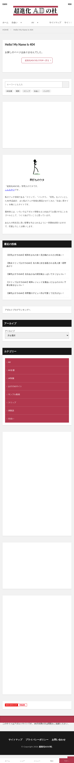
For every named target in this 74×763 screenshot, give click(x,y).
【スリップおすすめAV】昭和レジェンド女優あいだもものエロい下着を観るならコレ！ (36, 283)
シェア (22, 761)
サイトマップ (55, 22)
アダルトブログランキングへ (17, 309)
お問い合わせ (58, 739)
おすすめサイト (15, 386)
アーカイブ (10, 331)
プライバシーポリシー (37, 739)
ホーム (5, 22)
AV (32, 22)
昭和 (17, 91)
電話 (51, 761)
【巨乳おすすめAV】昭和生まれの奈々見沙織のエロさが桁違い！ (35, 255)
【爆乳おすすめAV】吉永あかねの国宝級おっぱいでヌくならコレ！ (36, 274)
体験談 (11, 410)
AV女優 (9, 91)
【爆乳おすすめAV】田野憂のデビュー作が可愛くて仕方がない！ (35, 293)
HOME (5, 29)
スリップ (26, 91)
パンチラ (46, 91)
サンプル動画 (14, 394)
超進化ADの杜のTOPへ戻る (37, 60)
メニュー (37, 761)
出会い (15, 22)
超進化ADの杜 (45, 746)
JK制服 (11, 378)
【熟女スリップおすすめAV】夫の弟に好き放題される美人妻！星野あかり (36, 264)
